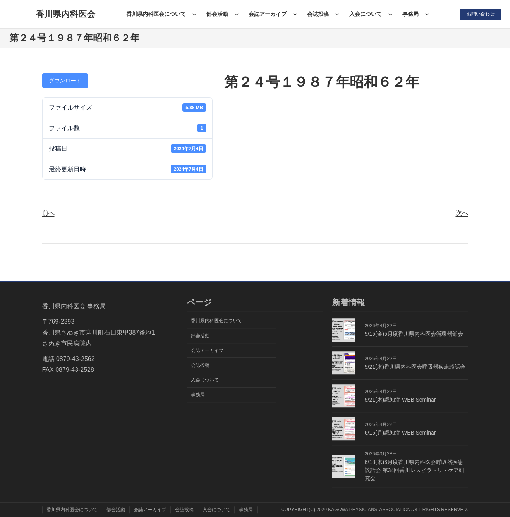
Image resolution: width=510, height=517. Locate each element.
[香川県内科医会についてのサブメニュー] (194, 14)
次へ (462, 213)
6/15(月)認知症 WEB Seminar (400, 432)
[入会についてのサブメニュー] (390, 14)
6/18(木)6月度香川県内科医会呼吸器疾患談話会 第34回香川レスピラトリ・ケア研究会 (414, 470)
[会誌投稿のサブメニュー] (337, 14)
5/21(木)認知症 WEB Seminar (400, 400)
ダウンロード (65, 80)
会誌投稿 (318, 14)
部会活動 (217, 14)
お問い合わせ (481, 14)
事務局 (410, 14)
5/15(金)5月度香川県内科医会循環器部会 (414, 334)
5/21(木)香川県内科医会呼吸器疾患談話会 (415, 367)
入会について (365, 14)
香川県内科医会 (65, 14)
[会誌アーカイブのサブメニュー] (295, 14)
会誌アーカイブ (268, 14)
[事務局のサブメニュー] (427, 14)
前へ (48, 213)
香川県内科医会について (156, 14)
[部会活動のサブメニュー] (236, 14)
